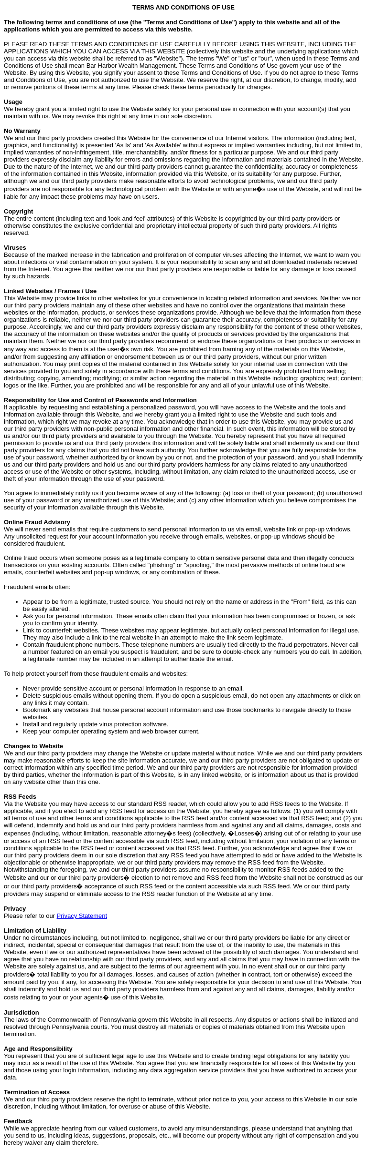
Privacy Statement (82, 915)
